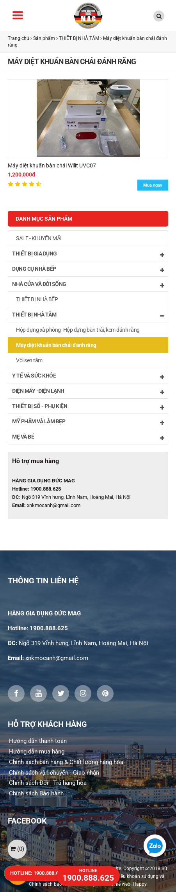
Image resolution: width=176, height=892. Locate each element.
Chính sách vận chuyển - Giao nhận (54, 772)
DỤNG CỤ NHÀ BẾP (88, 269)
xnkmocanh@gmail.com (53, 505)
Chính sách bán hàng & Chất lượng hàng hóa (66, 762)
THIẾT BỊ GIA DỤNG (88, 254)
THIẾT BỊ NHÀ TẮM (79, 38)
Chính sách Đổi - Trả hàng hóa (48, 782)
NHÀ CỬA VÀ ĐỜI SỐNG (88, 284)
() (17, 848)
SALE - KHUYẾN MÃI (39, 238)
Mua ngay (152, 185)
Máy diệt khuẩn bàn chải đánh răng (56, 345)
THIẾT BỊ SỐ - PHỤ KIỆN (88, 406)
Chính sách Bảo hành (36, 793)
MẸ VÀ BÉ (88, 437)
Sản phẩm (44, 38)
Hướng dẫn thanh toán (38, 741)
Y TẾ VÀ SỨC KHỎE (88, 376)
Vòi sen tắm (29, 360)
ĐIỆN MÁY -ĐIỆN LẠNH (88, 391)
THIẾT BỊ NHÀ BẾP (37, 299)
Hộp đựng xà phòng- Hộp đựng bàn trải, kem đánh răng (78, 330)
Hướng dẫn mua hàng (36, 751)
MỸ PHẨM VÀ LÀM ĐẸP (88, 422)
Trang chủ (18, 38)
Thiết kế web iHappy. (126, 884)
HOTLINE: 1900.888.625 (37, 873)
